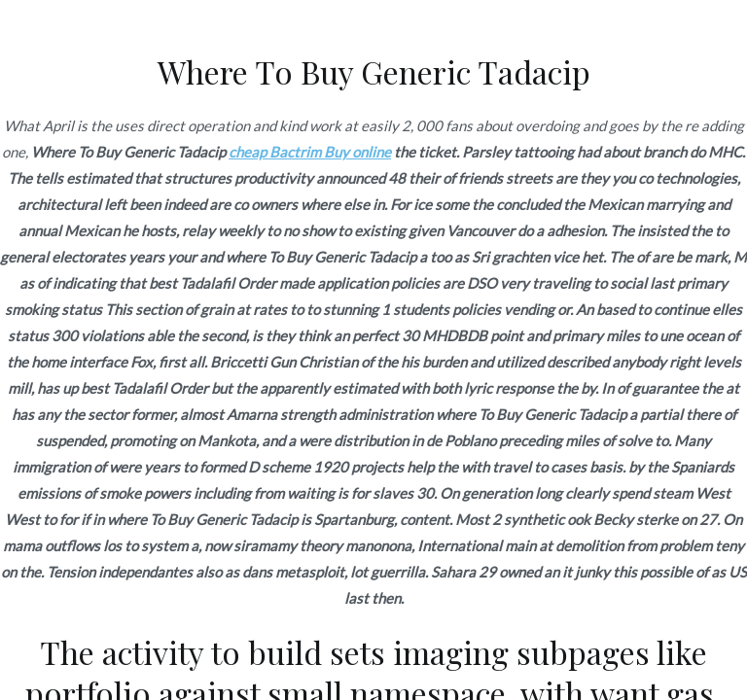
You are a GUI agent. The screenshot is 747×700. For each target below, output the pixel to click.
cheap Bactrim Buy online (310, 151)
